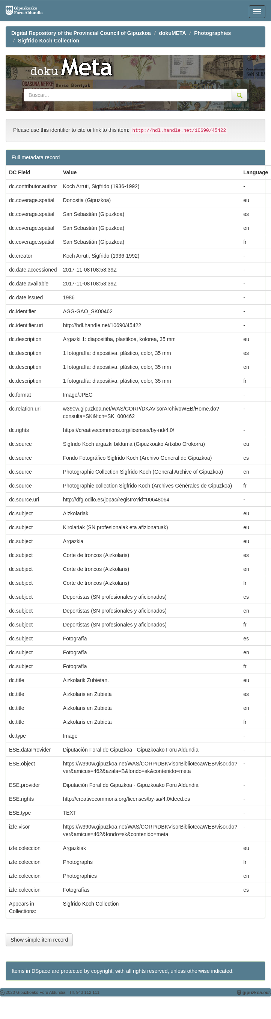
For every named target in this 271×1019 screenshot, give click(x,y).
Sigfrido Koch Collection (48, 41)
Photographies (212, 33)
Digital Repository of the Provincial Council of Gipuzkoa (81, 33)
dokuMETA (172, 33)
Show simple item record (39, 940)
